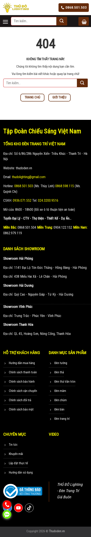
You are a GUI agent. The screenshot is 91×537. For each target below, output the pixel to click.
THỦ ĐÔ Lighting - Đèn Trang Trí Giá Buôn (70, 490)
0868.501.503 (74, 8)
